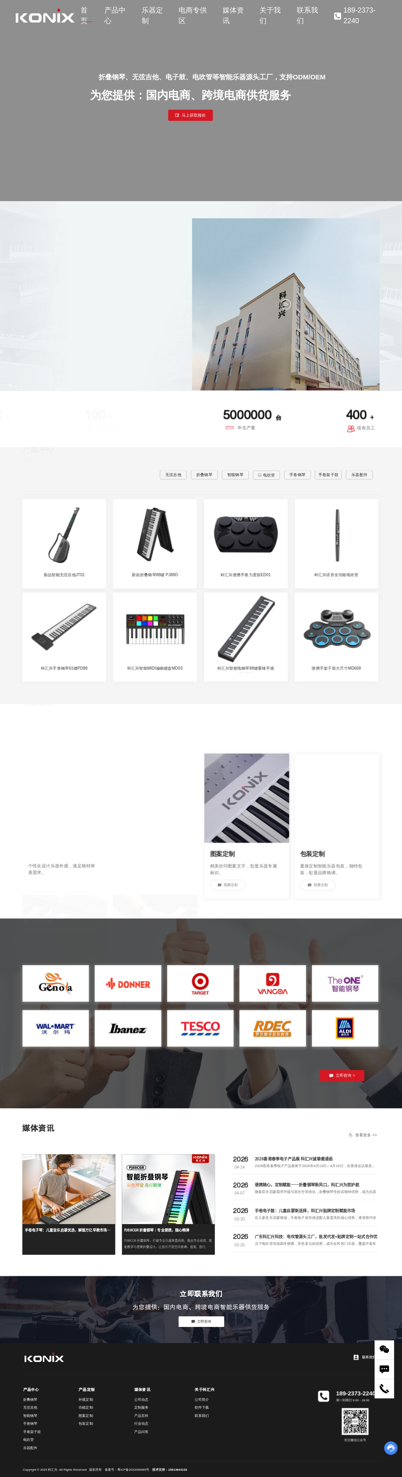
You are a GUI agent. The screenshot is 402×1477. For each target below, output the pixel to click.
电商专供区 (193, 15)
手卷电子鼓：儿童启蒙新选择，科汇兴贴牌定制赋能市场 (305, 1210)
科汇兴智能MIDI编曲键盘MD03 (155, 668)
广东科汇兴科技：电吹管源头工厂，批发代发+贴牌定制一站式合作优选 (316, 1239)
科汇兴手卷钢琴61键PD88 (64, 668)
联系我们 (307, 15)
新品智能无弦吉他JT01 (64, 574)
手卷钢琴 (297, 475)
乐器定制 (152, 15)
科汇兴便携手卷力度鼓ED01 (245, 574)
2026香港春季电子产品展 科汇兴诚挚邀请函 (294, 1159)
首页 (84, 15)
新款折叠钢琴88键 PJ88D (155, 574)
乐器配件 (359, 475)
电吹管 (266, 475)
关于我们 (270, 15)
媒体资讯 (233, 15)
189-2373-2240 (355, 15)
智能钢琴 (235, 475)
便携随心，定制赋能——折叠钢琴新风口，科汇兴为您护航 (307, 1184)
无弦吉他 (173, 475)
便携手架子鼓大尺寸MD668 (336, 668)
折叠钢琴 (204, 475)
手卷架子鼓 (328, 475)
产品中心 (115, 15)
